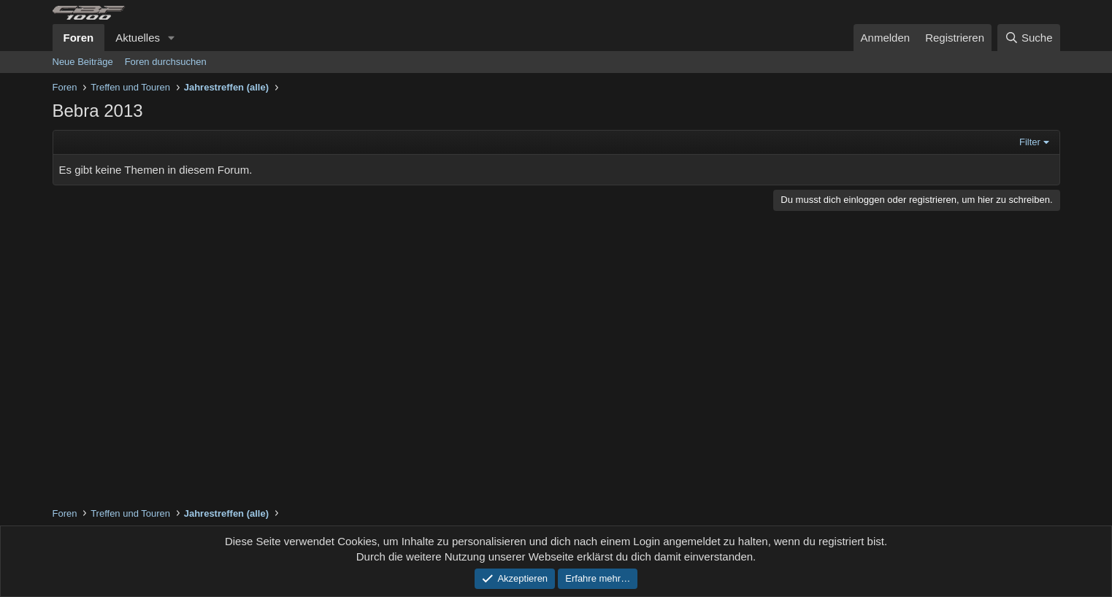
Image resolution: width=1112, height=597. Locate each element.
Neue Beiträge (83, 61)
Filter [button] (1029, 141)
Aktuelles (137, 37)
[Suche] (1028, 37)
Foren (79, 37)
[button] (171, 37)
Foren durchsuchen (166, 61)
